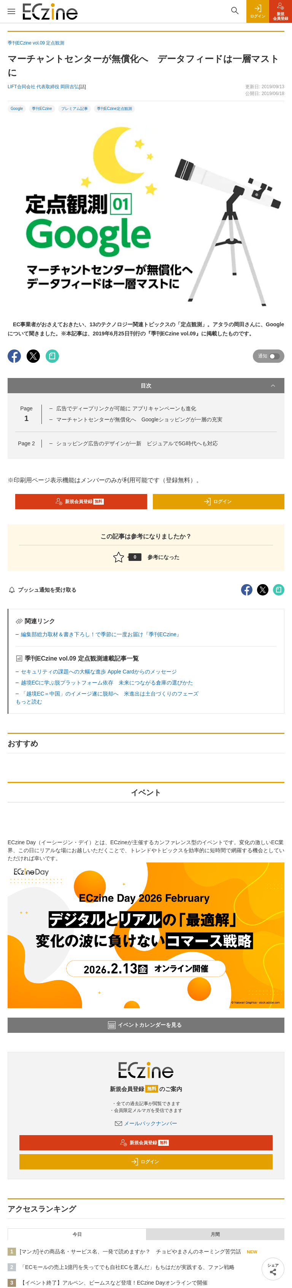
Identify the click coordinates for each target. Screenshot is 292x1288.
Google (17, 108)
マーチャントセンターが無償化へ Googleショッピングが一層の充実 (139, 419)
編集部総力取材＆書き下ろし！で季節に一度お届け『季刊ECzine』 (101, 634)
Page (26, 443)
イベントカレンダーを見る (145, 1025)
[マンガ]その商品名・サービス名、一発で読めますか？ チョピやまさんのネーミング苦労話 (130, 1251)
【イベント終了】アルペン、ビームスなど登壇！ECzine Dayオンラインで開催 (114, 1283)
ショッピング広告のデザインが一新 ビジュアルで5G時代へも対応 (137, 443)
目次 (209, 385)
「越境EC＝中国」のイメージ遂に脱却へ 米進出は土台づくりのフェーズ (109, 694)
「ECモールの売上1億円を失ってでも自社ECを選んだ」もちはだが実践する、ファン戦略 (127, 1267)
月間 (215, 1234)
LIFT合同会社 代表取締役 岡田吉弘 (43, 86)
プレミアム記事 (74, 108)
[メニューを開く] (11, 11)
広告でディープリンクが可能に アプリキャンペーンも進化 (126, 408)
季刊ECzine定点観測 (114, 108)
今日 (77, 1234)
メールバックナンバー (146, 1123)
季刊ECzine (42, 108)
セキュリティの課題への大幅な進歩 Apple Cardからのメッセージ (99, 672)
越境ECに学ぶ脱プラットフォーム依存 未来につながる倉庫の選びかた (107, 683)
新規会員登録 (79, 501)
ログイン (217, 501)
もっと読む (29, 702)
